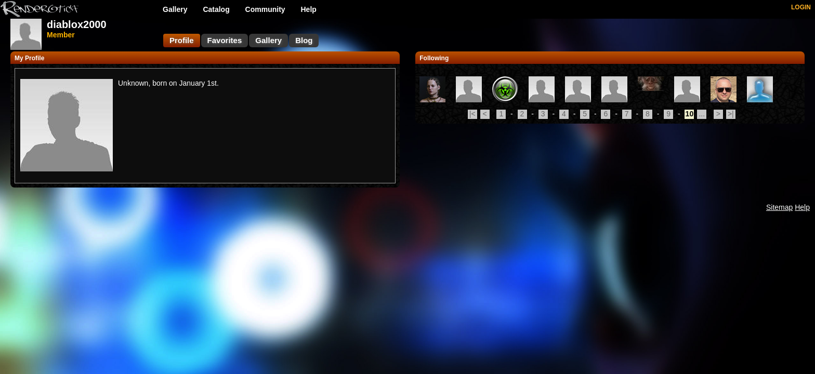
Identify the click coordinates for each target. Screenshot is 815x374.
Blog (303, 40)
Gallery (175, 9)
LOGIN (801, 7)
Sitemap (779, 207)
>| (731, 114)
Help (309, 9)
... (702, 114)
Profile (181, 40)
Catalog (216, 9)
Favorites (224, 40)
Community (265, 9)
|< (472, 114)
